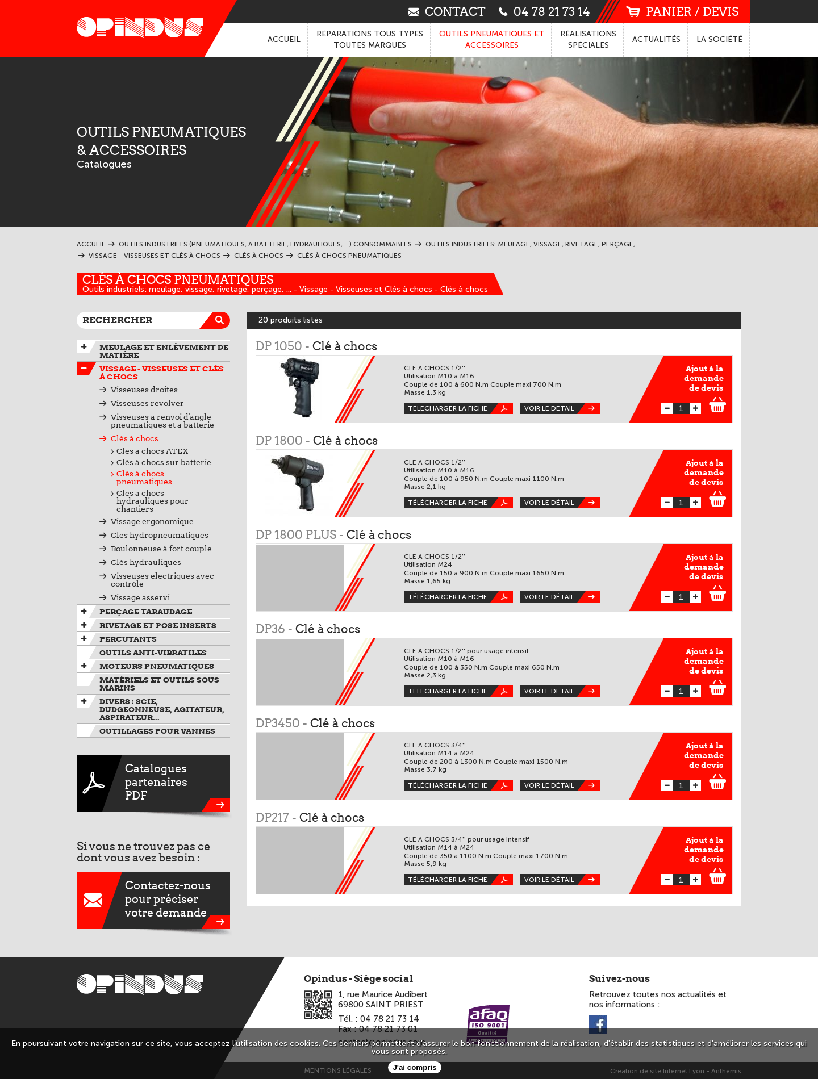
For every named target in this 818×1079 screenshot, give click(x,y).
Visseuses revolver (147, 403)
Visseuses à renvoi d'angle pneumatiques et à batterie (162, 420)
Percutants (128, 638)
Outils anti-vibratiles (153, 652)
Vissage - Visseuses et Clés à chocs (161, 372)
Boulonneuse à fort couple (161, 548)
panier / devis (682, 12)
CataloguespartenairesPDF (153, 783)
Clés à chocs (134, 438)
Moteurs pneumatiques (156, 666)
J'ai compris (414, 1067)
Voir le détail (562, 408)
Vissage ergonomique (152, 521)
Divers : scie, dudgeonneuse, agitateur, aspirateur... (161, 709)
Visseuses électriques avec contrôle (162, 579)
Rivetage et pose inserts (157, 625)
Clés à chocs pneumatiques (177, 280)
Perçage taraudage (145, 611)
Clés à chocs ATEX (152, 450)
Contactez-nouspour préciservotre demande (153, 900)
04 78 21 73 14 (544, 11)
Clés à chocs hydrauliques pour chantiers (152, 500)
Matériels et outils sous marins (159, 683)
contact (447, 11)
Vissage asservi (140, 597)
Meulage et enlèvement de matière (163, 350)
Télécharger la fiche (460, 408)
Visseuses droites (144, 389)
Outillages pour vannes (157, 730)
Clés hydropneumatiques (159, 535)
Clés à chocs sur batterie (163, 462)
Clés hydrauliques (146, 562)
